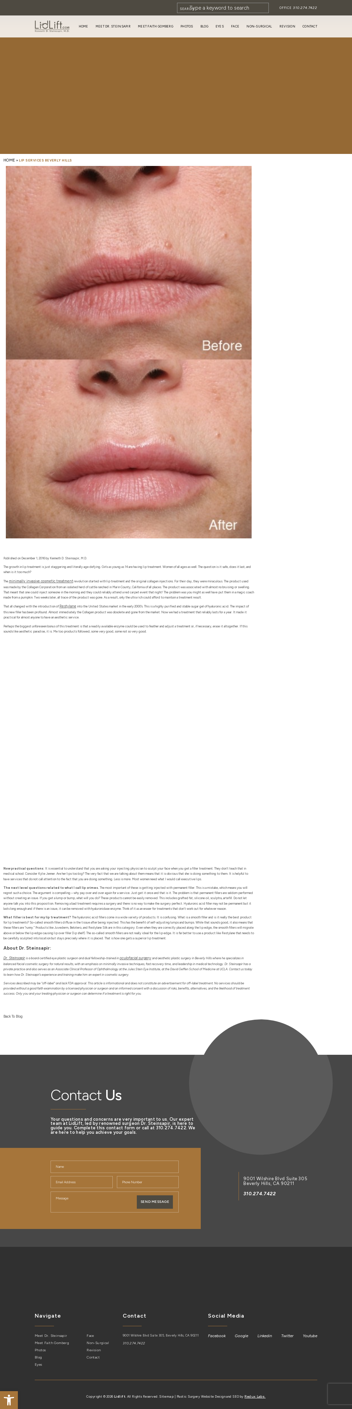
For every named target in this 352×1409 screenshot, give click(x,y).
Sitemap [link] (167, 1389)
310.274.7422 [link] (305, 7)
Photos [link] (186, 26)
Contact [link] (309, 26)
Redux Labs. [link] (254, 1389)
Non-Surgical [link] (259, 26)
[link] (9, 1400)
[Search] (225, 8)
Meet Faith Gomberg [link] (155, 26)
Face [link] (235, 26)
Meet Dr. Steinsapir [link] (113, 26)
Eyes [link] (220, 26)
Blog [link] (204, 26)
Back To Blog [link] (11, 1013)
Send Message (155, 1197)
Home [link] (83, 26)
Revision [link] (287, 26)
